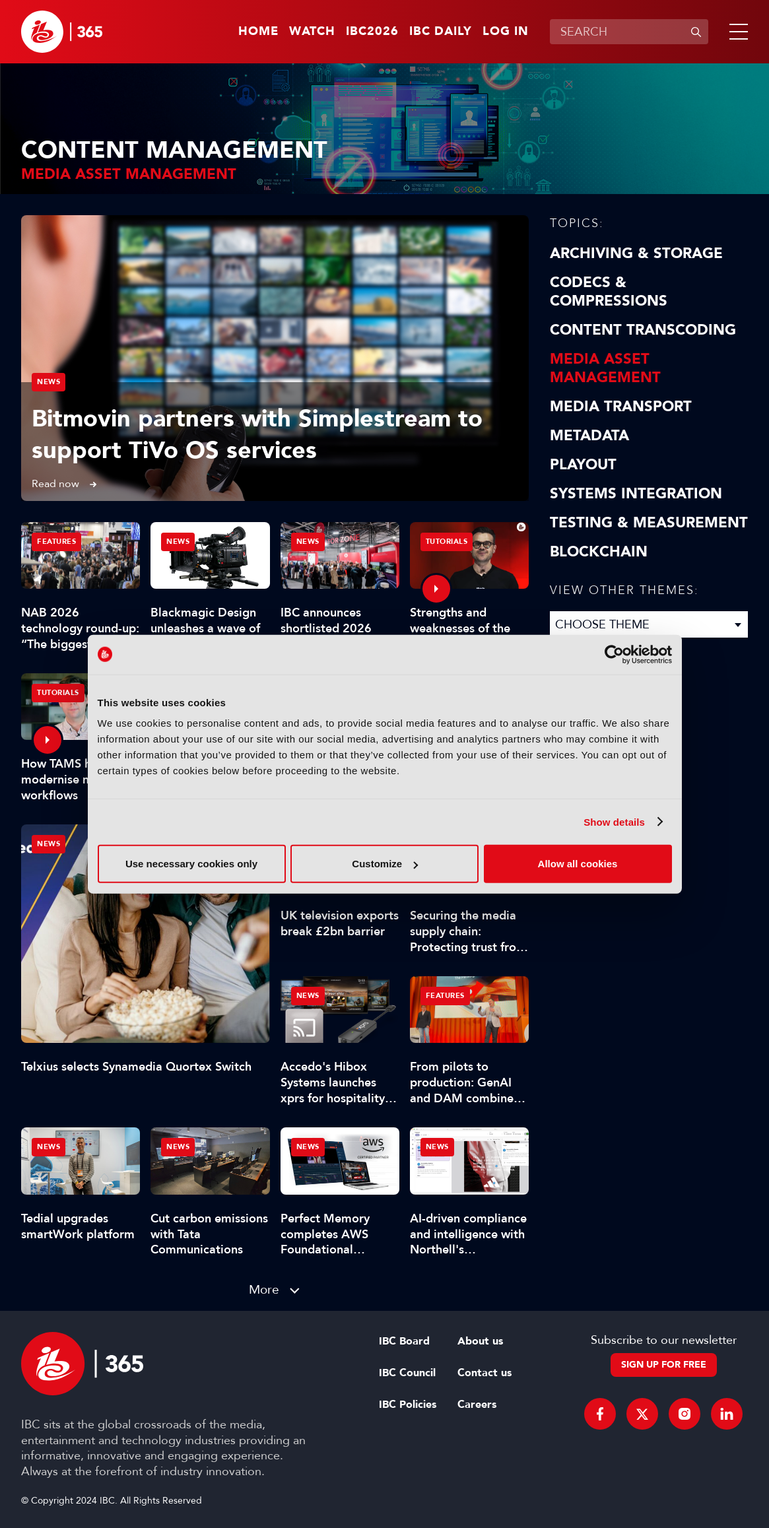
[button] (736, 32)
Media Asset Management (605, 368)
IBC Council (407, 1373)
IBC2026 (372, 31)
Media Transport (621, 406)
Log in (506, 31)
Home (258, 31)
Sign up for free (663, 1364)
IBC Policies (407, 1404)
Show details (614, 821)
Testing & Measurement (649, 523)
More (264, 1289)
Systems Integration (636, 494)
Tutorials (447, 542)
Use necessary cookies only (191, 863)
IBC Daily (440, 31)
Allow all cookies (578, 863)
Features (56, 542)
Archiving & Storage (636, 253)
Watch (312, 31)
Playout (583, 465)
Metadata (589, 436)
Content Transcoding (643, 330)
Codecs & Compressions (608, 292)
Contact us (484, 1373)
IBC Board (404, 1341)
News (48, 382)
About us (480, 1341)
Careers (476, 1404)
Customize (385, 863)
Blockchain (599, 552)
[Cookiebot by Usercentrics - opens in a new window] (614, 654)
